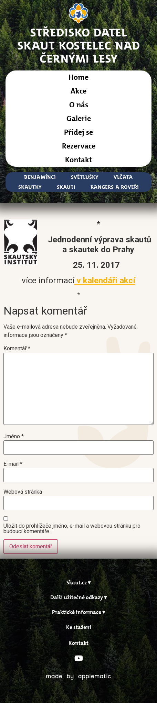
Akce (78, 91)
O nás (78, 105)
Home (78, 77)
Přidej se (78, 132)
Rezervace (78, 146)
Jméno (13, 436)
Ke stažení (78, 627)
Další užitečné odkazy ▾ (78, 597)
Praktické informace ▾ (78, 612)
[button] (78, 582)
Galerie (78, 118)
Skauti (66, 187)
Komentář (16, 348)
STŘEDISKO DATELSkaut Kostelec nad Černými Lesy (78, 45)
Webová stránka (22, 492)
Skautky (30, 187)
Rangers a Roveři (115, 187)
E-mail (12, 464)
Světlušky (84, 177)
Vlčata (123, 177)
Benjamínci (40, 177)
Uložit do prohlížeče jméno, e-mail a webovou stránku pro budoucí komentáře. (71, 528)
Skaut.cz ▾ (78, 582)
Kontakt (78, 160)
